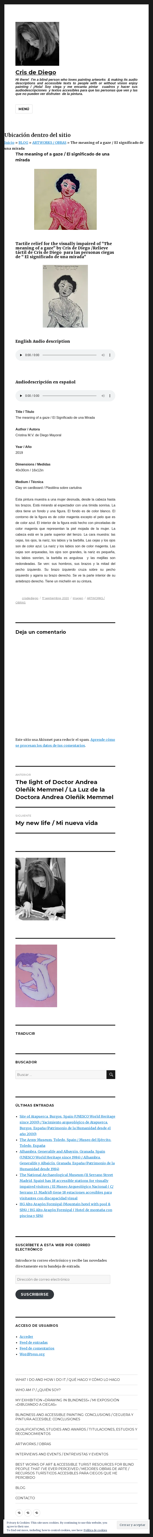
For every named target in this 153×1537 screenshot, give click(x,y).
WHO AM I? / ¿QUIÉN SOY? (38, 1390)
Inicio (9, 142)
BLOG (23, 142)
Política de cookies (95, 1530)
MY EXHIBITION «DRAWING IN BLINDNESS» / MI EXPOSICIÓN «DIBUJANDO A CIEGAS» (67, 1402)
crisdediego (30, 598)
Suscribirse (35, 1294)
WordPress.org (32, 1354)
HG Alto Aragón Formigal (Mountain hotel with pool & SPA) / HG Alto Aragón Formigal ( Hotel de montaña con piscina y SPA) (66, 1210)
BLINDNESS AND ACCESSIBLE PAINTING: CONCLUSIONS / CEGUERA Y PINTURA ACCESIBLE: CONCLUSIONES (74, 1417)
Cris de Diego (35, 72)
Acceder (26, 1337)
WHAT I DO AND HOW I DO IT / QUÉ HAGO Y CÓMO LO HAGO (67, 1380)
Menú (24, 109)
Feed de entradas (34, 1342)
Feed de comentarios (37, 1348)
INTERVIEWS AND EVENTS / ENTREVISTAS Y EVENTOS (61, 1454)
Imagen (78, 598)
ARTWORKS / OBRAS (49, 142)
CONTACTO (25, 1498)
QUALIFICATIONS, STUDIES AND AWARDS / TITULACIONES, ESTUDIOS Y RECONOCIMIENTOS (76, 1431)
